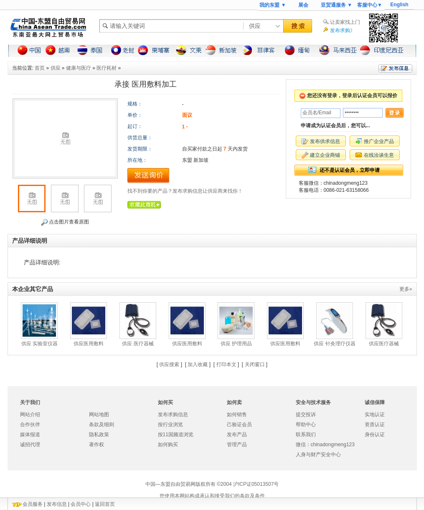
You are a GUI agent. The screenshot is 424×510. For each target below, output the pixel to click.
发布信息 (57, 504)
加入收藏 (198, 364)
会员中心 (81, 504)
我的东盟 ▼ (272, 5)
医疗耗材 (106, 68)
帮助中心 (306, 424)
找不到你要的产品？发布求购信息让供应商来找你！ (185, 191)
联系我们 (306, 434)
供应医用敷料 (89, 344)
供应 (56, 68)
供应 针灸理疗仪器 (334, 344)
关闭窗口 (255, 364)
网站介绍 (30, 414)
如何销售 (237, 414)
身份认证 (375, 434)
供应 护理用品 (236, 344)
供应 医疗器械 (137, 344)
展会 (303, 5)
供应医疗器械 (384, 344)
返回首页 (105, 504)
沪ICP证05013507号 (256, 484)
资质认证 (375, 424)
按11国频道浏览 (175, 434)
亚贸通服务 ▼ (336, 5)
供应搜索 (169, 364)
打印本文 (226, 364)
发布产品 (237, 434)
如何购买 (168, 444)
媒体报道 (30, 434)
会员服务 (33, 504)
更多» (405, 289)
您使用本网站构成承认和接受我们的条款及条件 (212, 496)
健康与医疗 (78, 68)
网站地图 (99, 414)
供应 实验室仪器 (39, 344)
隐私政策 (99, 434)
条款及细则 (101, 424)
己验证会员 (239, 424)
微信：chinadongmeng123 (325, 444)
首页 (40, 68)
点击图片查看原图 (65, 222)
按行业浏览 (170, 424)
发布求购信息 (173, 414)
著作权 (96, 444)
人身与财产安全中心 (318, 454)
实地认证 (375, 414)
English (399, 5)
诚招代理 (30, 444)
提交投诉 (306, 414)
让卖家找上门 (345, 22)
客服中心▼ (369, 5)
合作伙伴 (30, 424)
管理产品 (237, 444)
